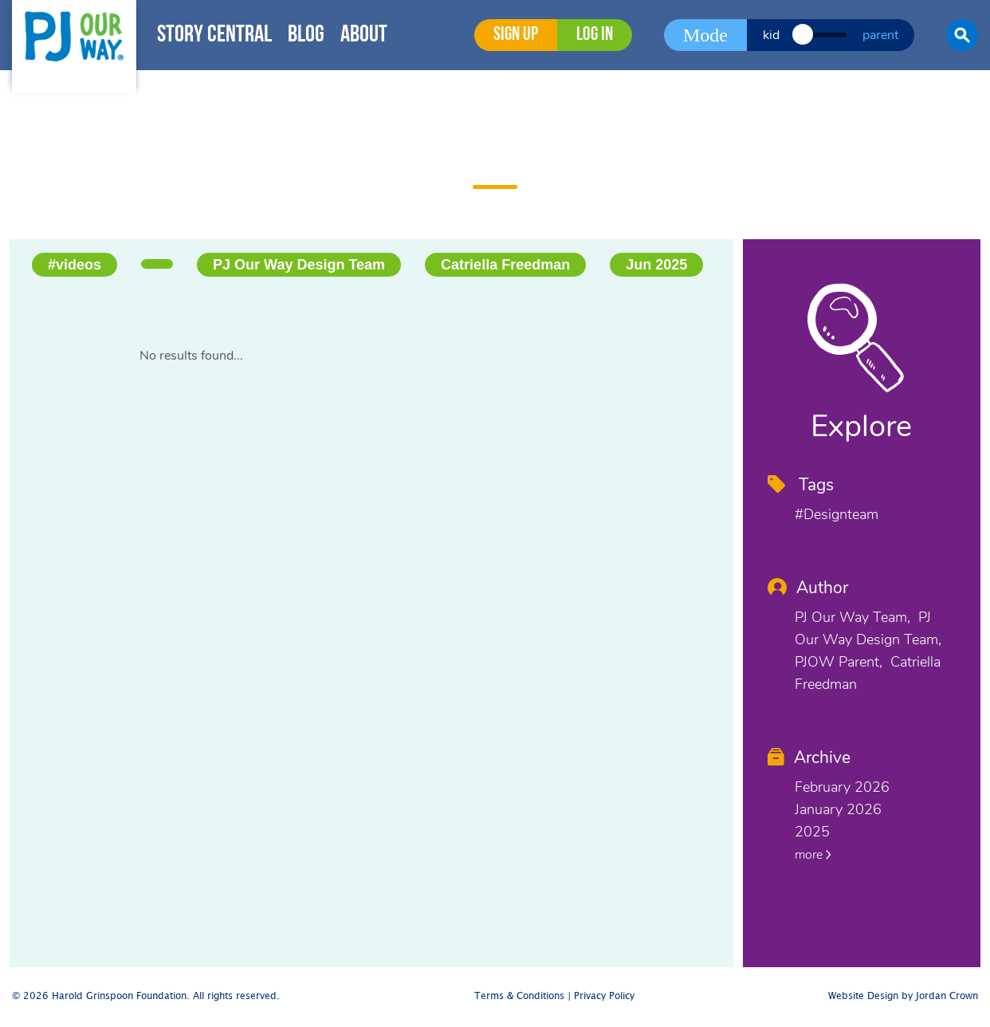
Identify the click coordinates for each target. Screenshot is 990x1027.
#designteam (836, 514)
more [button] (813, 855)
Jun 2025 (656, 265)
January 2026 (838, 809)
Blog (306, 35)
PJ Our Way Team (851, 617)
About (363, 35)
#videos (74, 265)
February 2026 (842, 787)
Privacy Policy (604, 996)
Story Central (214, 35)
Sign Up (515, 35)
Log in (594, 35)
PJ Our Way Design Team (299, 265)
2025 (812, 831)
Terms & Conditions (519, 996)
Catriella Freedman (505, 265)
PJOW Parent (837, 661)
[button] (962, 35)
